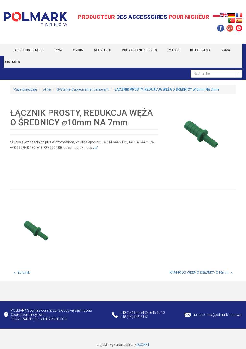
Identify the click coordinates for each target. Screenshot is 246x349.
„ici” (96, 148)
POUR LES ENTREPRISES (139, 50)
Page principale (25, 89)
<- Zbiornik (22, 272)
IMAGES (173, 50)
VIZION (78, 50)
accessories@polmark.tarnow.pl (217, 315)
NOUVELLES (102, 50)
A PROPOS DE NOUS (28, 50)
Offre (58, 50)
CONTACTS (12, 62)
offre (47, 89)
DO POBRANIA (200, 50)
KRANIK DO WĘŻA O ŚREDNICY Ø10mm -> (201, 272)
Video (225, 50)
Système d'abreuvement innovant (83, 89)
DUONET (143, 345)
